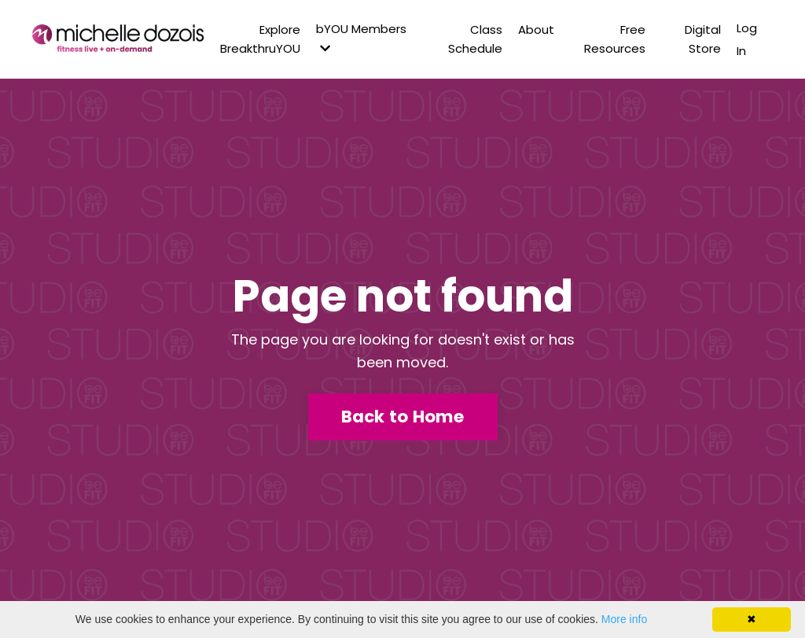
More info (624, 619)
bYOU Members (361, 37)
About (536, 29)
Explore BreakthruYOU (260, 39)
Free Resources (614, 39)
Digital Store (703, 39)
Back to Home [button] (403, 416)
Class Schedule (475, 39)
